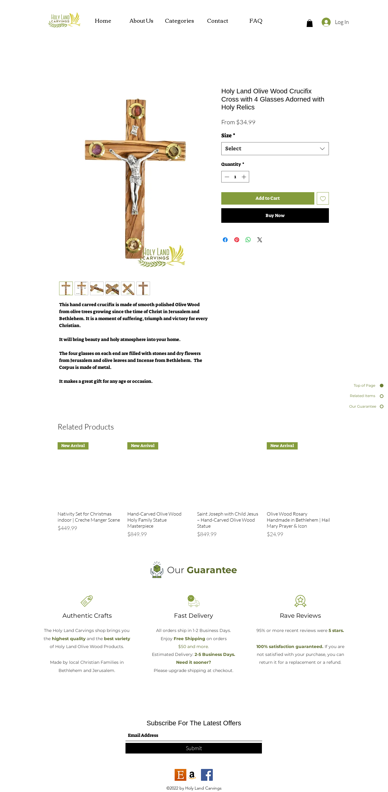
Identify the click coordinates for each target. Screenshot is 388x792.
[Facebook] (207, 775)
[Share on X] (259, 239)
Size (228, 135)
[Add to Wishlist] (323, 198)
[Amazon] (192, 775)
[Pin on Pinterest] (236, 239)
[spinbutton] (235, 176)
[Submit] (193, 748)
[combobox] (275, 148)
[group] (194, 493)
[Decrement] (226, 176)
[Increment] (244, 176)
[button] (309, 23)
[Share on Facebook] (225, 239)
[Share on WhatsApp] (248, 239)
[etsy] (180, 775)
